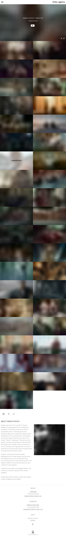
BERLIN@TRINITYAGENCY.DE (33, 496)
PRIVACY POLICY (33, 518)
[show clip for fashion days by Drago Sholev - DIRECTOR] (33, 22)
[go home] (58, 2)
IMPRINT (33, 520)
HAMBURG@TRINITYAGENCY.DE (33, 509)
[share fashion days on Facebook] (64, 39)
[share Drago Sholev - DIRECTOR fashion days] (61, 38)
